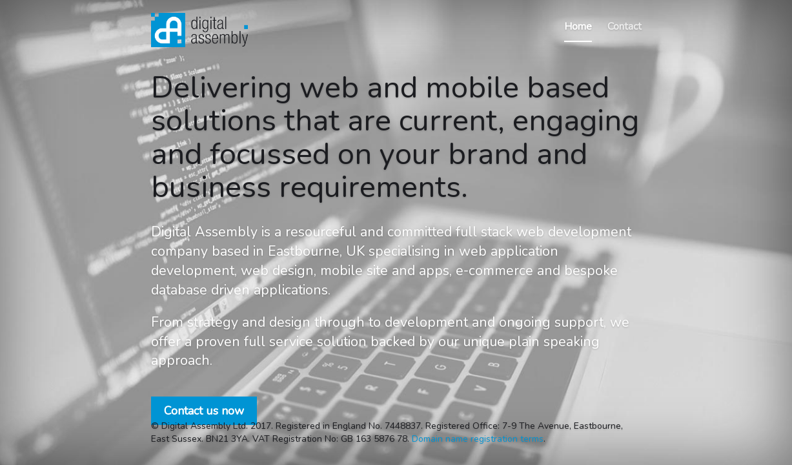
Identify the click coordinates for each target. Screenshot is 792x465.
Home (578, 26)
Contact (624, 26)
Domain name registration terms (477, 439)
